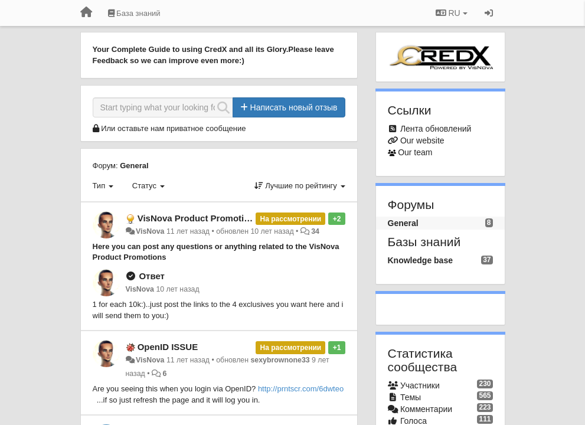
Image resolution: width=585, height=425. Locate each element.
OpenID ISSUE (168, 347)
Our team (415, 152)
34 (315, 231)
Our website (422, 140)
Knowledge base (420, 260)
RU (452, 13)
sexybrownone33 (279, 360)
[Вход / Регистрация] (488, 13)
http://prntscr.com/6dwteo (301, 388)
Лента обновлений (435, 128)
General (134, 165)
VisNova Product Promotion (196, 218)
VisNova (150, 231)
